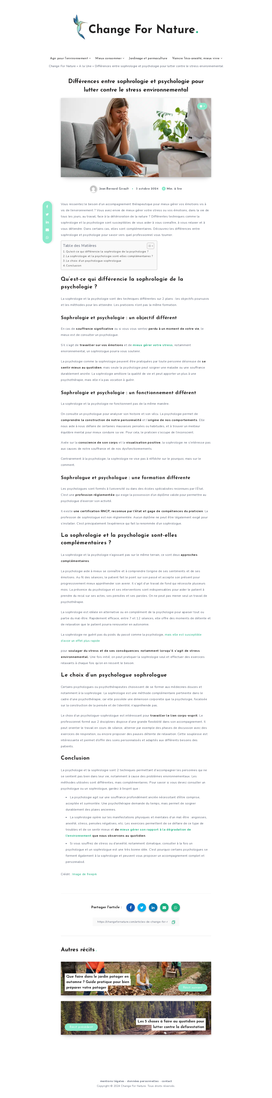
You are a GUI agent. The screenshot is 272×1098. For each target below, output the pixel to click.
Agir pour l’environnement (69, 58)
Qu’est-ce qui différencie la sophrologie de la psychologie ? (107, 251)
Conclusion (73, 265)
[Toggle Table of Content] (148, 246)
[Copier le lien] (136, 921)
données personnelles (143, 1081)
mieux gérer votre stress (153, 345)
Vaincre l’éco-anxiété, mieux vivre (195, 58)
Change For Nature (62, 66)
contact (167, 1081)
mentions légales (112, 1081)
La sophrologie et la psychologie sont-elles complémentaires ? (109, 256)
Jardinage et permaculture (148, 58)
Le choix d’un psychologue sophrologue (93, 261)
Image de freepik (84, 874)
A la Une (85, 66)
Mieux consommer (108, 58)
